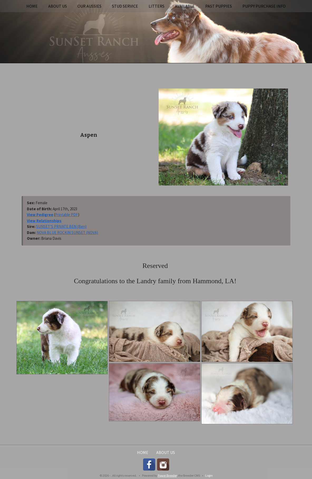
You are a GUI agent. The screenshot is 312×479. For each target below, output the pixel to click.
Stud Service (125, 6)
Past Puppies (218, 6)
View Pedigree (40, 214)
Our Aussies (89, 6)
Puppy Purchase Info (264, 6)
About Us (57, 6)
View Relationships (44, 220)
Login (209, 475)
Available (185, 6)
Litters (156, 6)
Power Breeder (167, 475)
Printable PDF (66, 214)
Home (32, 6)
